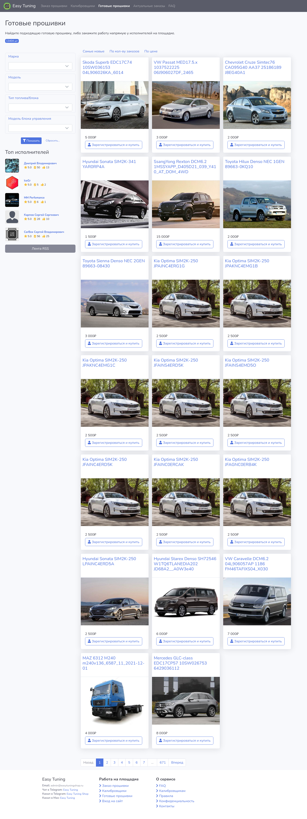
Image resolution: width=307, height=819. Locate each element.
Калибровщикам (172, 791)
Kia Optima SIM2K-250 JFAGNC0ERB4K (247, 462)
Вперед (177, 762)
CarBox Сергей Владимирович (44, 232)
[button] (300, 6)
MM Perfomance (34, 198)
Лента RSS (40, 248)
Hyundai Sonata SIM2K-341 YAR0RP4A (109, 164)
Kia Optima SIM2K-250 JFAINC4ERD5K (105, 462)
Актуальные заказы (149, 6)
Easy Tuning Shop (77, 794)
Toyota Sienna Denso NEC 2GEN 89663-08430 (114, 263)
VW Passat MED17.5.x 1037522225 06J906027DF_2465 (175, 67)
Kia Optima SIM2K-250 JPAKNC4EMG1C (105, 362)
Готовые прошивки (114, 6)
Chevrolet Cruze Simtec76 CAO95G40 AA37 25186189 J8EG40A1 (253, 67)
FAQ (171, 6)
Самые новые (93, 51)
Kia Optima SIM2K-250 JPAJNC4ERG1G (176, 263)
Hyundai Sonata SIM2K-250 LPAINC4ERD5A (109, 561)
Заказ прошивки (54, 6)
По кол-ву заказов (124, 51)
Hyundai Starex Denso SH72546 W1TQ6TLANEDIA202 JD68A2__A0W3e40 (185, 564)
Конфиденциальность (176, 801)
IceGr (27, 181)
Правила (166, 796)
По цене (151, 51)
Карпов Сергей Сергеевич (41, 215)
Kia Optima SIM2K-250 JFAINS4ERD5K (176, 362)
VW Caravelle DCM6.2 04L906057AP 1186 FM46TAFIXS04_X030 (247, 564)
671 (163, 762)
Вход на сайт (112, 801)
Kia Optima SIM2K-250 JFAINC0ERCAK (176, 462)
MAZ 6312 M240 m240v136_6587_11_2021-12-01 (113, 663)
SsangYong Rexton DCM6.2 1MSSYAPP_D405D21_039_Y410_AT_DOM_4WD (185, 167)
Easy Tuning (24, 6)
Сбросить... (53, 141)
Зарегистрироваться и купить (113, 145)
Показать (31, 141)
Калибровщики (83, 6)
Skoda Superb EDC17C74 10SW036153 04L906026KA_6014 (107, 67)
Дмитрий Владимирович (40, 163)
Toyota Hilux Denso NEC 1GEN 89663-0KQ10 (254, 164)
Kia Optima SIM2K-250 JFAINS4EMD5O (247, 362)
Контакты (166, 806)
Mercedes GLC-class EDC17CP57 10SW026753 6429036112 (180, 663)
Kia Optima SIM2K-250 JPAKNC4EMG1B (247, 263)
